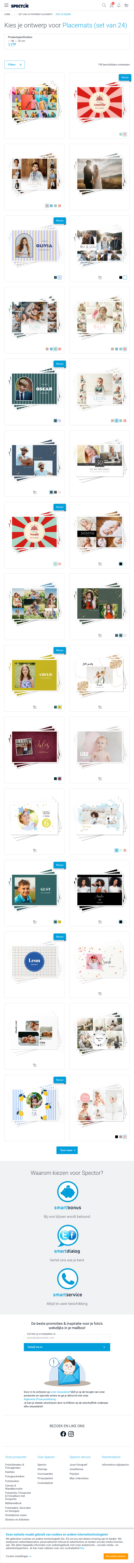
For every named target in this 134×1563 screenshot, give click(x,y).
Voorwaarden (45, 1473)
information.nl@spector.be (117, 1464)
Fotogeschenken (14, 1476)
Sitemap (42, 1469)
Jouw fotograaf (78, 1464)
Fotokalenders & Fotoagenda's (14, 1466)
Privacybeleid (45, 1478)
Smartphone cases (16, 1515)
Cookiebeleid (45, 1483)
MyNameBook (13, 1503)
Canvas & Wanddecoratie (13, 1487)
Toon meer (66, 1150)
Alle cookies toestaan (116, 1556)
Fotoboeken (12, 1481)
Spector (41, 1464)
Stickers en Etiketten (17, 1519)
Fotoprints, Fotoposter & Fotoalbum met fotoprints (18, 1496)
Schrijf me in (35, 1347)
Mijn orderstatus (79, 1478)
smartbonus (76, 1469)
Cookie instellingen (19, 1556)
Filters (12, 64)
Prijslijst (74, 1473)
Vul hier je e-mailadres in (41, 1333)
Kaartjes (10, 1472)
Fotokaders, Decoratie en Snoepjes (18, 1509)
